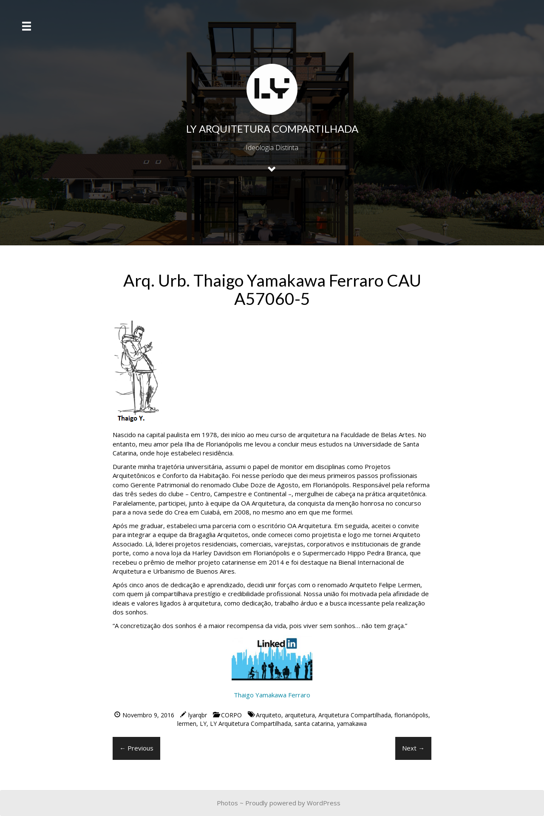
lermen (186, 723)
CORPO (231, 715)
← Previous (136, 748)
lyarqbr (197, 715)
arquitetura (300, 715)
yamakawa (352, 723)
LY (203, 723)
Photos (227, 803)
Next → (413, 748)
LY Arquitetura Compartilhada (250, 723)
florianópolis (411, 715)
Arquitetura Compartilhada (354, 715)
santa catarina (314, 723)
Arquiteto (268, 715)
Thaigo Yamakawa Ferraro (272, 695)
